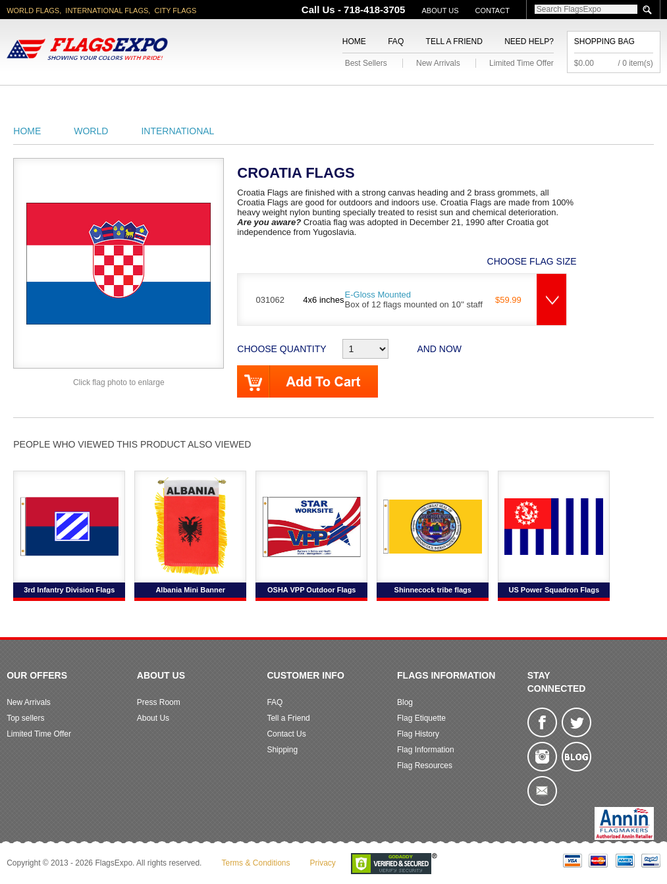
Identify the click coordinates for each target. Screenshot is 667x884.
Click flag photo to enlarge (119, 382)
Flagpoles (327, 101)
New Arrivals (438, 63)
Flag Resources (424, 765)
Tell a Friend (454, 41)
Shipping (282, 749)
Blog (405, 702)
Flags (433, 101)
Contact (492, 10)
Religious (261, 101)
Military (202, 101)
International (177, 131)
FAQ (396, 41)
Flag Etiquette (421, 718)
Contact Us (286, 734)
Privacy (323, 863)
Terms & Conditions (255, 863)
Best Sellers (366, 63)
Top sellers (25, 718)
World (150, 101)
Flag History (418, 734)
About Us (439, 10)
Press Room (158, 702)
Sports (386, 101)
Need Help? (529, 41)
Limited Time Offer (521, 63)
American (31, 101)
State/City (94, 101)
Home (354, 41)
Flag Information (425, 749)
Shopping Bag (604, 41)
